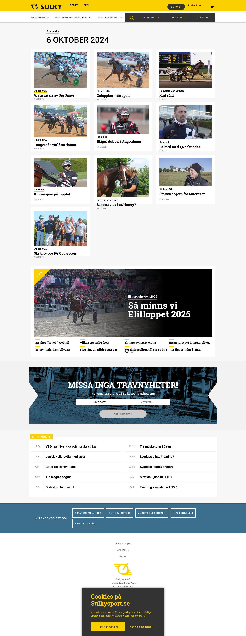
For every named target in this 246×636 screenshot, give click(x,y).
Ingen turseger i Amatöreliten (189, 342)
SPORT (74, 6)
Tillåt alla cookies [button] (107, 626)
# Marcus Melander (88, 513)
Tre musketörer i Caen (37, 18)
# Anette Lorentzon (152, 513)
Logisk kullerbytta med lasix (77, 18)
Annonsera (123, 549)
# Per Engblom (183, 513)
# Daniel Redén (85, 523)
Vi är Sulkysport (123, 543)
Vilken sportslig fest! (94, 342)
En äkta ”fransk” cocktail (52, 342)
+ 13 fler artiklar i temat (185, 349)
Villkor (123, 556)
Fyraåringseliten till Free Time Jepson (146, 351)
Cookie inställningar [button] (141, 626)
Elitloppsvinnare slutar (140, 342)
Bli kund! (176, 7)
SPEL (86, 6)
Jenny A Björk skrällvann (52, 349)
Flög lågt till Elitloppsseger (98, 349)
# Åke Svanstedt (120, 513)
